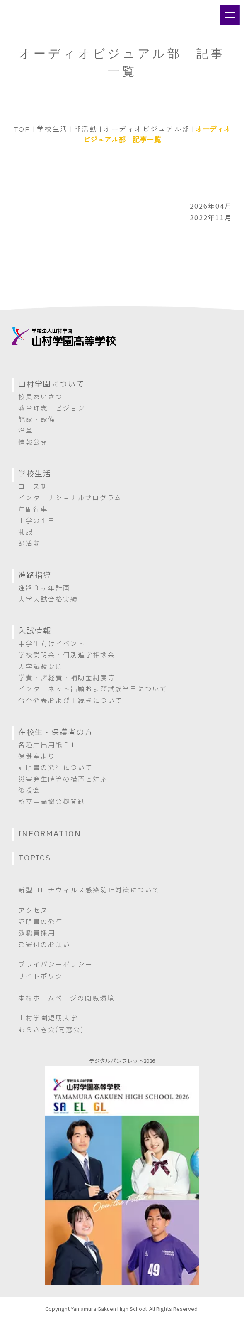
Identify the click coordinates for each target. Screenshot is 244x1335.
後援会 (29, 791)
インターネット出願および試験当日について (92, 689)
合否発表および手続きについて (70, 701)
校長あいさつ (40, 397)
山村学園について (51, 384)
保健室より (37, 757)
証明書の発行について (55, 768)
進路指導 (34, 575)
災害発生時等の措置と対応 (63, 779)
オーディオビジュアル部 (146, 128)
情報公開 (33, 442)
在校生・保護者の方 (55, 732)
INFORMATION (49, 834)
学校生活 (52, 128)
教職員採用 (37, 933)
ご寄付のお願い (44, 945)
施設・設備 (37, 420)
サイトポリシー (44, 976)
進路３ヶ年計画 (44, 588)
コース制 (33, 487)
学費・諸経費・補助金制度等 (66, 678)
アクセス (33, 911)
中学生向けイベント (51, 644)
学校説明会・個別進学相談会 (66, 655)
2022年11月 (211, 217)
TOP (22, 128)
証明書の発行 (40, 922)
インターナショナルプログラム (70, 498)
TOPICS (34, 858)
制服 (25, 532)
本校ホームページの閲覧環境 (66, 998)
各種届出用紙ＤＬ (48, 745)
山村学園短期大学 (48, 1018)
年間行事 (33, 510)
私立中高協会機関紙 (51, 802)
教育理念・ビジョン (51, 408)
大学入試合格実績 (48, 600)
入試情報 (34, 631)
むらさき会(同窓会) (51, 1030)
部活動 (85, 128)
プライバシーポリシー (55, 965)
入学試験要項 (40, 667)
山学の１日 (37, 521)
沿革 (25, 431)
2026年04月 (211, 206)
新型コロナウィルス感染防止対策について (89, 890)
